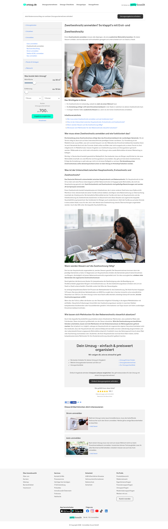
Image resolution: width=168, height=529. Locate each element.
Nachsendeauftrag (33, 49)
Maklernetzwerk (121, 479)
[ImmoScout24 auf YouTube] (97, 512)
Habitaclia (57, 496)
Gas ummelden (32, 56)
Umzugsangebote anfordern (130, 16)
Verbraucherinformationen (94, 479)
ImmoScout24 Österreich (62, 491)
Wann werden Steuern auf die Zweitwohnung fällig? (85, 125)
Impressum (27, 488)
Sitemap (26, 482)
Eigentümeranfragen (123, 482)
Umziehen (29, 31)
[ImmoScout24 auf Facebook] (88, 512)
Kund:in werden (125, 499)
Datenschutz (89, 482)
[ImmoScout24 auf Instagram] (92, 512)
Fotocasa (57, 494)
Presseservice (59, 479)
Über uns (26, 476)
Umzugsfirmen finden (127, 360)
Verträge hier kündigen (62, 482)
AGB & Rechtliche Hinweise (94, 476)
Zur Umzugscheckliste (127, 365)
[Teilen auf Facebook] (73, 402)
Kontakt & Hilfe (59, 476)
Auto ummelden (32, 44)
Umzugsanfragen (122, 488)
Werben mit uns (121, 494)
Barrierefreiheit (28, 485)
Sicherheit (88, 485)
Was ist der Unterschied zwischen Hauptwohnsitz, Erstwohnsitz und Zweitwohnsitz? (96, 122)
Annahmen (42, 120)
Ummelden (30, 37)
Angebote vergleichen (42, 116)
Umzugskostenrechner (128, 363)
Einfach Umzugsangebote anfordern (105, 381)
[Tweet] (78, 402)
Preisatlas (57, 488)
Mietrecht (29, 68)
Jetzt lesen (93, 426)
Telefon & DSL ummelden (35, 53)
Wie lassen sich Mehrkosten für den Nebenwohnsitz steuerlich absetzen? (92, 128)
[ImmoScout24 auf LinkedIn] (106, 512)
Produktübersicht (122, 476)
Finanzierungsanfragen (124, 485)
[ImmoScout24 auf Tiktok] (102, 512)
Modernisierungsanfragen (125, 491)
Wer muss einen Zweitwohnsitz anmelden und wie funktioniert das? (90, 119)
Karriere (25, 479)
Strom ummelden (32, 51)
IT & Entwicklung (60, 485)
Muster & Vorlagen (32, 62)
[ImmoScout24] (30, 6)
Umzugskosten (31, 25)
